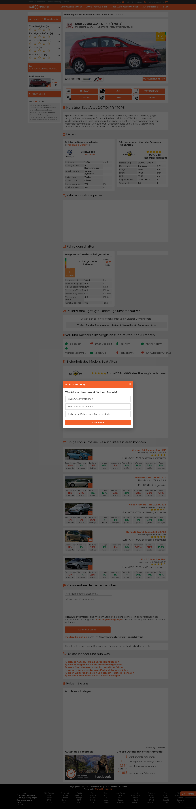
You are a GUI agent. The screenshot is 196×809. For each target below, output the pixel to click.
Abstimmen (98, 422)
